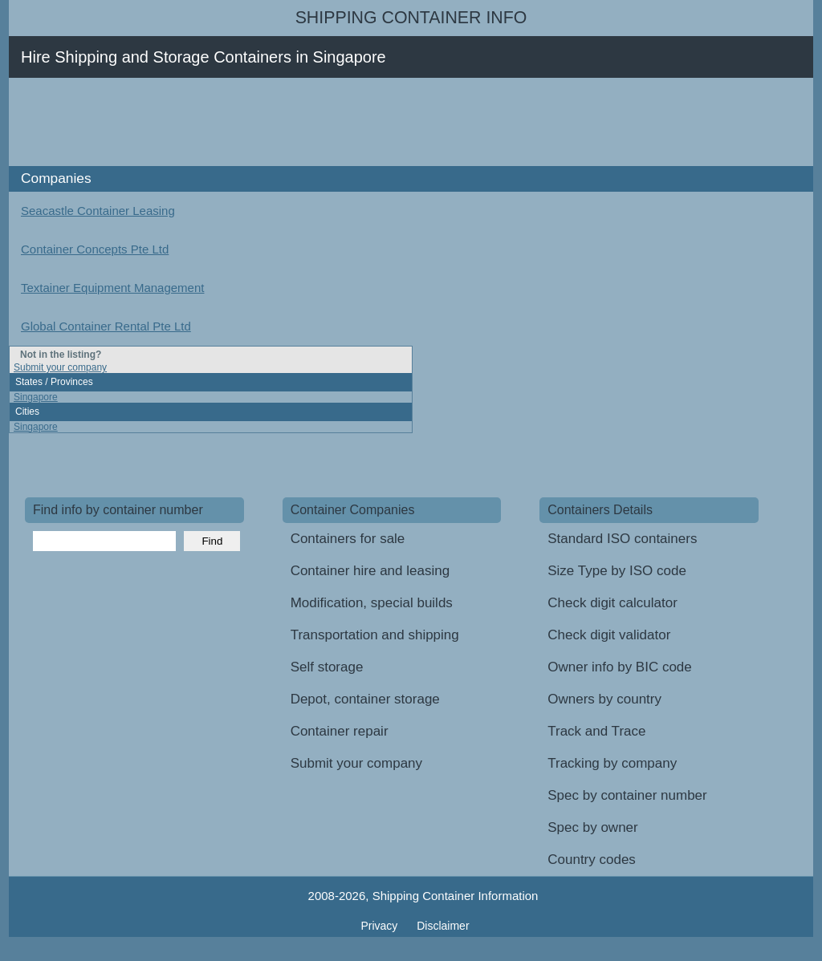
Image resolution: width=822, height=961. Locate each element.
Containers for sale (348, 538)
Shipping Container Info (411, 17)
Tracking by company (612, 763)
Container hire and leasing (370, 570)
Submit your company (60, 367)
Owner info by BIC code (619, 667)
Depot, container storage (365, 699)
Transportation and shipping (375, 635)
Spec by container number (626, 795)
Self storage (327, 667)
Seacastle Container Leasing (98, 210)
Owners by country (604, 699)
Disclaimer (443, 925)
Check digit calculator (612, 602)
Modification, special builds (372, 602)
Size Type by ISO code (616, 570)
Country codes (591, 859)
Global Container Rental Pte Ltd (106, 326)
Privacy (380, 925)
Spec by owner (592, 827)
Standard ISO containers (622, 538)
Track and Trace (596, 731)
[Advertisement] (317, 122)
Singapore (36, 397)
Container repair (340, 731)
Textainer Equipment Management (112, 287)
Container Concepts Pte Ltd (95, 249)
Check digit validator (608, 635)
